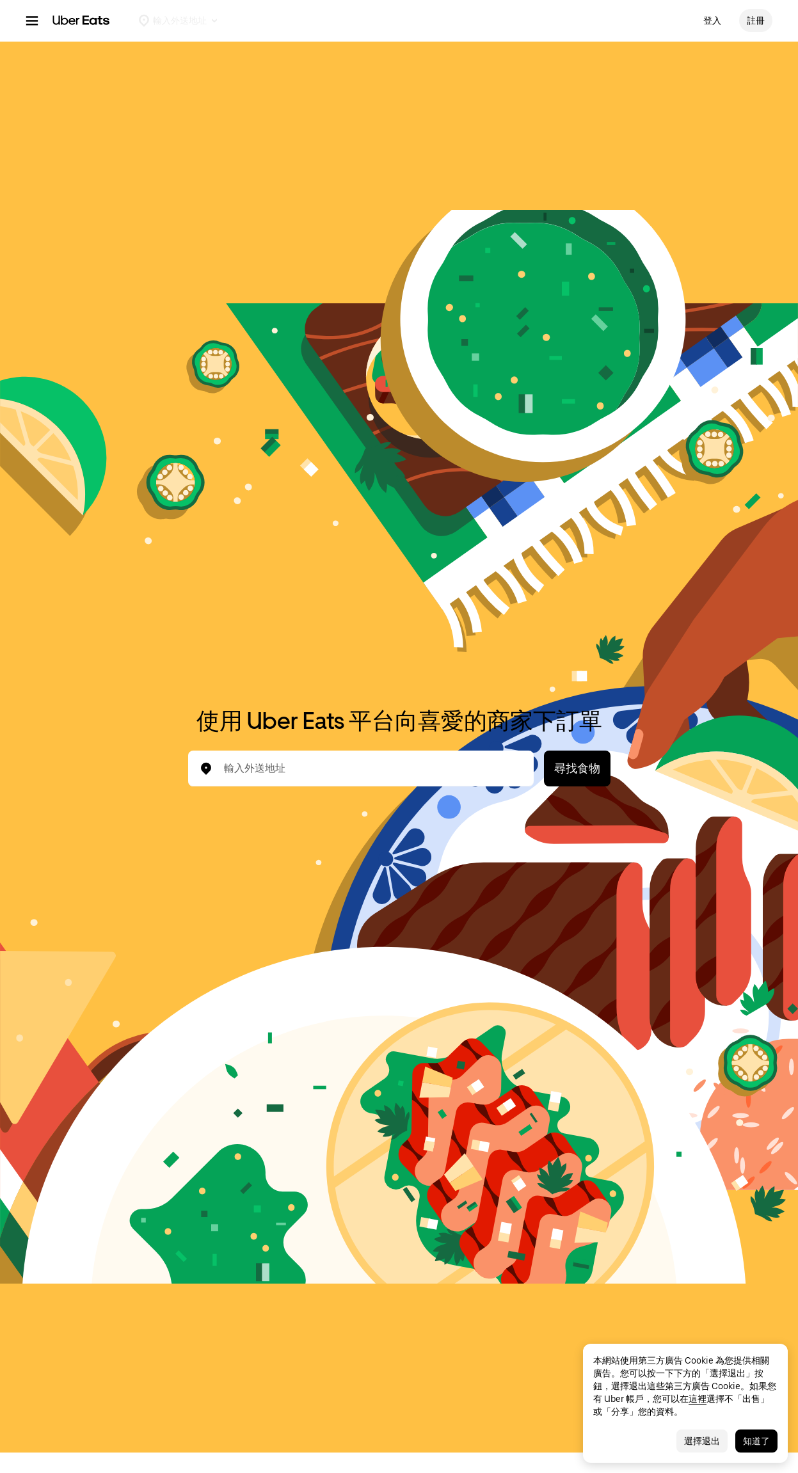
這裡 (697, 1399)
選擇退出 (702, 1441)
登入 (712, 20)
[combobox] (371, 768)
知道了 (756, 1441)
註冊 (756, 20)
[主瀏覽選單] (32, 20)
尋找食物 (577, 768)
